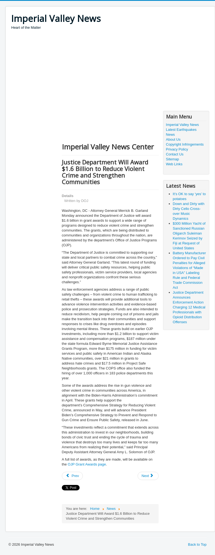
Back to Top (197, 544)
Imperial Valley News (182, 125)
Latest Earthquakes (181, 130)
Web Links (174, 164)
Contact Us (175, 154)
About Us (173, 139)
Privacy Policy (177, 149)
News (170, 134)
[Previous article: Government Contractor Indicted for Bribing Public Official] (72, 476)
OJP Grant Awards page (87, 464)
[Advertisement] (110, 71)
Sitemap (172, 159)
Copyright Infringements (185, 144)
